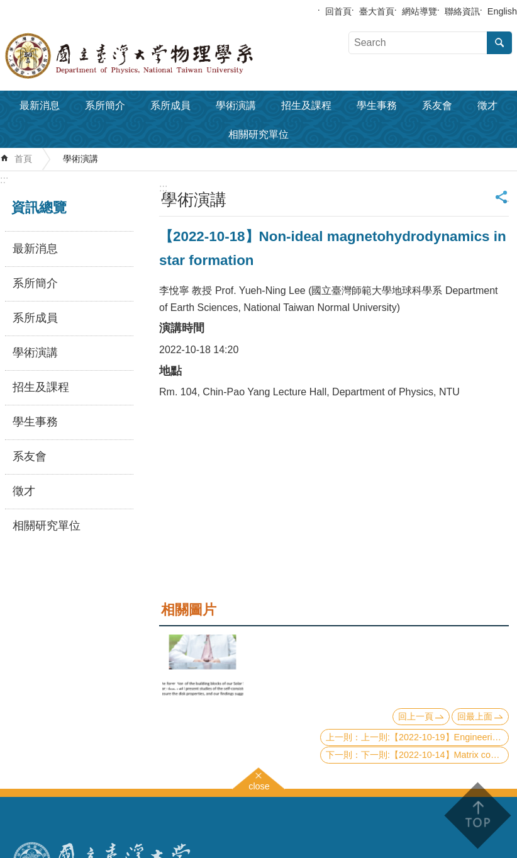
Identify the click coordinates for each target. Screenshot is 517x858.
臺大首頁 (376, 11)
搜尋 (499, 42)
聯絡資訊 (462, 11)
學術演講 (236, 105)
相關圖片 (188, 610)
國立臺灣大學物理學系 (157, 56)
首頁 (23, 159)
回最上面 (474, 716)
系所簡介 (105, 105)
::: (4, 179)
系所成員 (170, 105)
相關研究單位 (258, 134)
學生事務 (377, 105)
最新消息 (39, 105)
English (502, 11)
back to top (477, 815)
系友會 (437, 105)
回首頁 (338, 11)
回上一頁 (415, 716)
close (259, 784)
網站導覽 (419, 11)
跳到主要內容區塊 (6, 6)
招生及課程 (306, 105)
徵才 (487, 105)
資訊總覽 (39, 207)
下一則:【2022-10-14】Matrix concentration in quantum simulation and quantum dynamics (435, 755)
